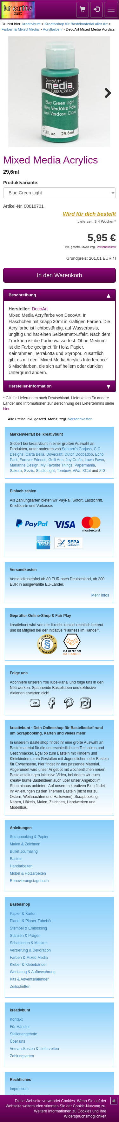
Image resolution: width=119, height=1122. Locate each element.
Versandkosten (106, 247)
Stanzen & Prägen (25, 935)
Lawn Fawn (94, 460)
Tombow (64, 470)
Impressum (19, 1089)
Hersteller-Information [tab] (59, 386)
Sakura (16, 470)
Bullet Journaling (24, 851)
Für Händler (20, 1026)
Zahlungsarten (22, 1056)
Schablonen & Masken (29, 943)
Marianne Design (24, 465)
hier (6, 409)
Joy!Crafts (74, 460)
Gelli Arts (56, 460)
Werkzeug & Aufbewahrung (33, 972)
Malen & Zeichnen (25, 844)
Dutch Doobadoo (79, 454)
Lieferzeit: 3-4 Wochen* (96, 221)
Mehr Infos (100, 595)
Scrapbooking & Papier (29, 837)
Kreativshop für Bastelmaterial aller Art (76, 24)
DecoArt (40, 308)
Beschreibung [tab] (59, 295)
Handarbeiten (21, 866)
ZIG (102, 470)
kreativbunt (31, 24)
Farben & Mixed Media (20, 29)
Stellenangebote (23, 1034)
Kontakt (16, 1019)
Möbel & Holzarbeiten (28, 873)
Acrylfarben (52, 29)
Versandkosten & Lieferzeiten (34, 1048)
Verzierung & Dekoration (30, 950)
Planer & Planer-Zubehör (31, 921)
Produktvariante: (20, 182)
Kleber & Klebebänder (28, 964)
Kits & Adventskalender (29, 979)
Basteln (16, 859)
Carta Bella (35, 454)
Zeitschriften (20, 986)
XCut (87, 470)
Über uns (17, 1041)
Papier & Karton (23, 913)
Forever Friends (33, 460)
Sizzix (29, 470)
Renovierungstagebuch (29, 881)
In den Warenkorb (59, 275)
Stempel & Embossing (28, 928)
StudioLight (45, 470)
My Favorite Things (57, 465)
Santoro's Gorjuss (77, 449)
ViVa (76, 470)
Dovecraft (54, 454)
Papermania (85, 465)
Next (105, 91)
